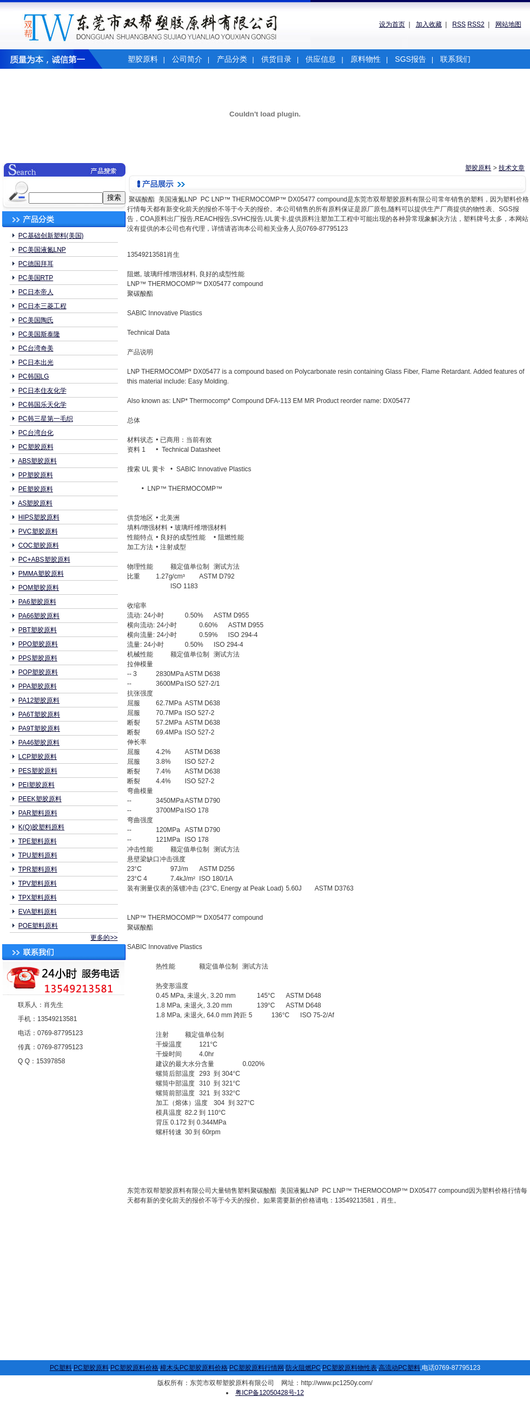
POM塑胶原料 (38, 588)
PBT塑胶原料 (37, 630)
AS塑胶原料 (35, 503)
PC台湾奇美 (36, 348)
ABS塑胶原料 (37, 461)
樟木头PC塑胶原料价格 (194, 1368)
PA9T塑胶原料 (39, 728)
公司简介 (187, 59)
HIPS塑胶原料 (38, 517)
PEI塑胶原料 (36, 785)
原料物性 (365, 59)
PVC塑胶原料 (38, 531)
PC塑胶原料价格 (134, 1368)
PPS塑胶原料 (37, 658)
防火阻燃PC (303, 1368)
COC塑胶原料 (38, 545)
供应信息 (321, 59)
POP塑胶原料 (38, 672)
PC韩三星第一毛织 (45, 419)
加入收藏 (429, 24)
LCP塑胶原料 (37, 757)
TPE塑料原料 (37, 841)
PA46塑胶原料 (38, 742)
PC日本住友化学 (42, 390)
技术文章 (512, 168)
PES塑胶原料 (37, 771)
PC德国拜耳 (36, 264)
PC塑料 (61, 1368)
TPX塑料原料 (37, 897)
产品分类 (232, 59)
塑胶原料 (143, 59)
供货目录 (276, 59)
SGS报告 (410, 59)
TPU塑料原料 (37, 855)
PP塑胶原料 (35, 475)
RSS (459, 24)
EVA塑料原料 (37, 911)
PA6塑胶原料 (37, 602)
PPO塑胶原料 (38, 644)
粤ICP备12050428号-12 (269, 1392)
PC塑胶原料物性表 (349, 1368)
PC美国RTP (35, 278)
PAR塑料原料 (37, 813)
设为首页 (392, 24)
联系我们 (455, 59)
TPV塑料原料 (37, 883)
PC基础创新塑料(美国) (51, 235)
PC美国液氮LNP (42, 250)
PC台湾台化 (36, 433)
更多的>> (103, 937)
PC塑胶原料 (36, 447)
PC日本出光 (36, 362)
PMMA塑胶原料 (41, 573)
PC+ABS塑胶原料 (44, 559)
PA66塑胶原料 (38, 616)
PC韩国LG (33, 376)
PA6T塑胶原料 (39, 714)
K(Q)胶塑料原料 (41, 827)
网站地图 (508, 24)
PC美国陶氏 (36, 320)
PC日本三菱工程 (42, 306)
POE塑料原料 (38, 926)
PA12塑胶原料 (38, 700)
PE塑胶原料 (35, 489)
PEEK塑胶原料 (40, 799)
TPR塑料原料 (37, 869)
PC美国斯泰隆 (39, 334)
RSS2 (475, 24)
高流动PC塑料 (399, 1368)
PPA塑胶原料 (37, 686)
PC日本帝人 (36, 292)
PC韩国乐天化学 (42, 404)
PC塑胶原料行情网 (256, 1368)
